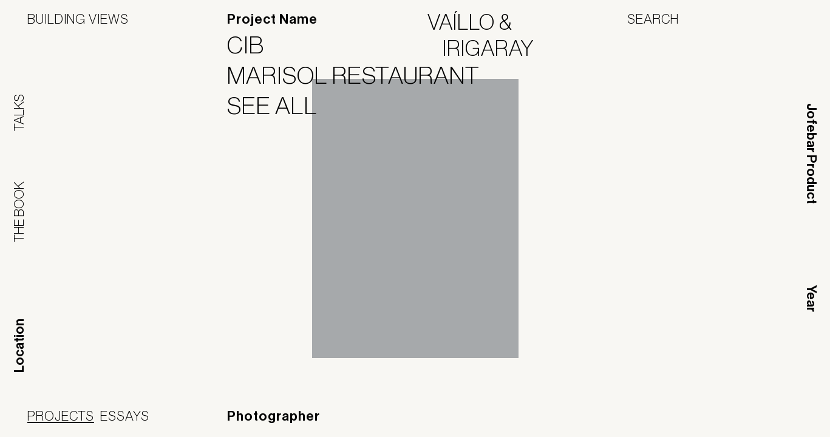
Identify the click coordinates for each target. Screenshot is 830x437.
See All (280, 105)
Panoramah (693, 421)
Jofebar (771, 417)
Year (811, 298)
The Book (19, 211)
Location (19, 346)
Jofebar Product (811, 153)
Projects (60, 415)
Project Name (272, 19)
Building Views (78, 19)
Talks (19, 112)
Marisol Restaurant (361, 75)
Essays (124, 415)
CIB (253, 45)
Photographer (273, 416)
